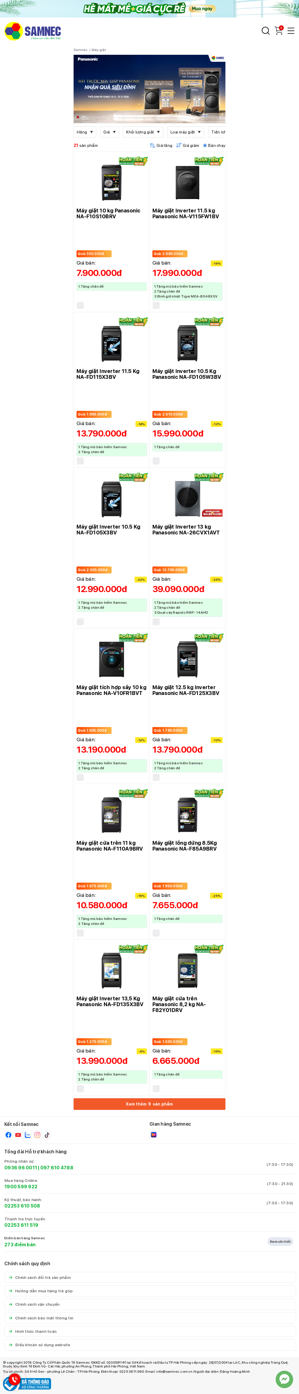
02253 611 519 (21, 1225)
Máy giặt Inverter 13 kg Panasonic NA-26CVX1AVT (186, 530)
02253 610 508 (22, 1206)
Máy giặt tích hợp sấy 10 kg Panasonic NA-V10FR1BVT (111, 690)
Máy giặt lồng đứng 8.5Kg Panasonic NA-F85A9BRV (184, 846)
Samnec (81, 50)
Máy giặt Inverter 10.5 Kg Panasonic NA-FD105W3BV (186, 374)
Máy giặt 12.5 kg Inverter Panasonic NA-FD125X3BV (186, 690)
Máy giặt (99, 50)
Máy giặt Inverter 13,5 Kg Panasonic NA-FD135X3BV (110, 1001)
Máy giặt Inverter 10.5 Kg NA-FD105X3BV (108, 530)
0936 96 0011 (20, 1168)
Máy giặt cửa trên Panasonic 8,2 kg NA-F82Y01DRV (179, 1004)
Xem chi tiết (280, 1242)
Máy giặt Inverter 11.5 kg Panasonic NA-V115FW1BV (185, 213)
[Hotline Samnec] (13, 1381)
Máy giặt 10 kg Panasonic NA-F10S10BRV (108, 213)
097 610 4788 (56, 1168)
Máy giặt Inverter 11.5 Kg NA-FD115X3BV (108, 374)
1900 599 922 (20, 1186)
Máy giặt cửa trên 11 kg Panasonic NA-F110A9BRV (110, 846)
